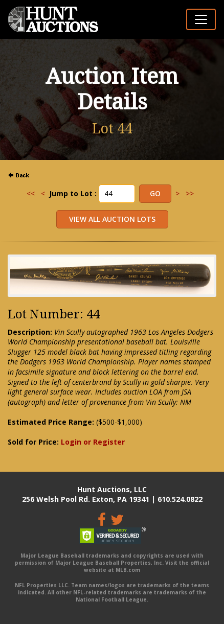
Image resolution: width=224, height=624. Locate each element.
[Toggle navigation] (201, 19)
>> (190, 193)
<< (31, 193)
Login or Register (93, 442)
